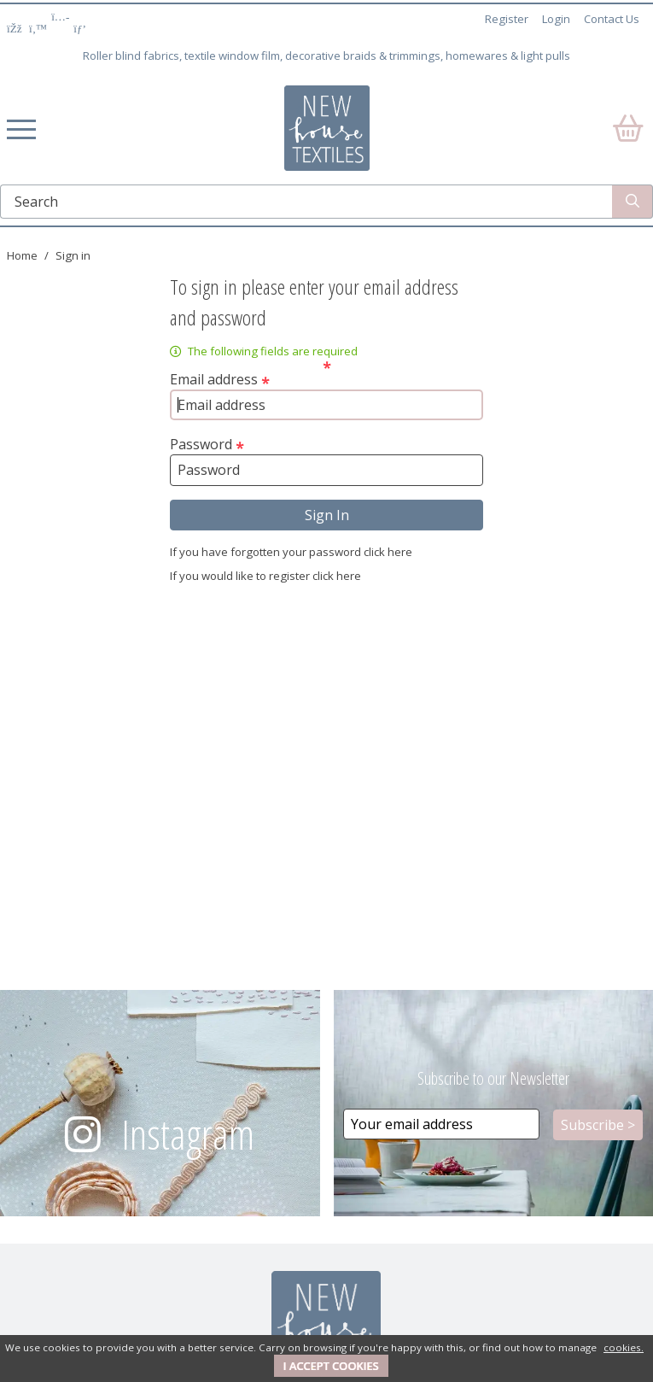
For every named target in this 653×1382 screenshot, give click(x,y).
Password (207, 444)
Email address (220, 379)
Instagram (187, 1134)
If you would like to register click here (265, 575)
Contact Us (611, 18)
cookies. (623, 1347)
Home (22, 255)
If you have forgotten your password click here (291, 551)
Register (506, 18)
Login (556, 18)
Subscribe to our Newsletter (493, 1078)
